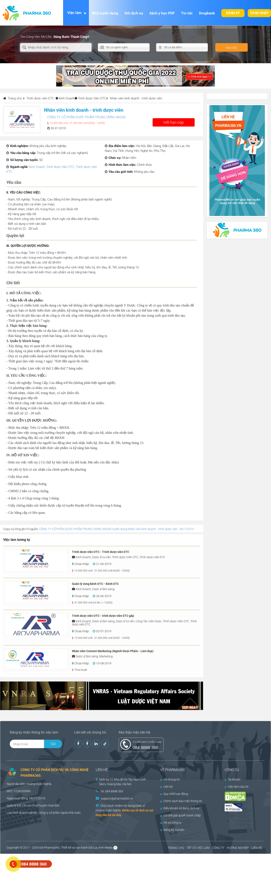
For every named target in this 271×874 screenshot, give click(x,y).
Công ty (43, 812)
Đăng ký (233, 13)
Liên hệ (166, 786)
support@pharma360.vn (117, 798)
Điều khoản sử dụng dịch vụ (179, 808)
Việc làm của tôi (236, 786)
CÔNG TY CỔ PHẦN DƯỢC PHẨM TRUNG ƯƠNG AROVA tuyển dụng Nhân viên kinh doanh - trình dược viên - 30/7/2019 (116, 529)
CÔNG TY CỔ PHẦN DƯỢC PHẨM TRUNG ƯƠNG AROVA (86, 117)
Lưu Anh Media (103, 847)
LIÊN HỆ (256, 847)
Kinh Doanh (67, 98)
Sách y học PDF (162, 13)
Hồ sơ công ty (170, 822)
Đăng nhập (259, 13)
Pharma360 (52, 847)
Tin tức (187, 13)
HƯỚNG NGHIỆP (238, 847)
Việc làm (74, 13)
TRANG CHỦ (176, 847)
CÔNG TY (218, 847)
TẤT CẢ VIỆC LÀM (198, 847)
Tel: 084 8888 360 (111, 791)
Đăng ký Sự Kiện (172, 829)
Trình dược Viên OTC (92, 98)
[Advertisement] (77, 863)
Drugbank (207, 13)
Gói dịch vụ (133, 13)
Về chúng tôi (170, 779)
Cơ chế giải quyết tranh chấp (180, 815)
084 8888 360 (145, 747)
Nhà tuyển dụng (105, 13)
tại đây (116, 815)
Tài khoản (233, 779)
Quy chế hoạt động (174, 794)
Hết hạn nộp (173, 122)
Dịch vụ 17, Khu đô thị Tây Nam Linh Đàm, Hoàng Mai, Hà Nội (122, 782)
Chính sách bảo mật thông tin (181, 801)
